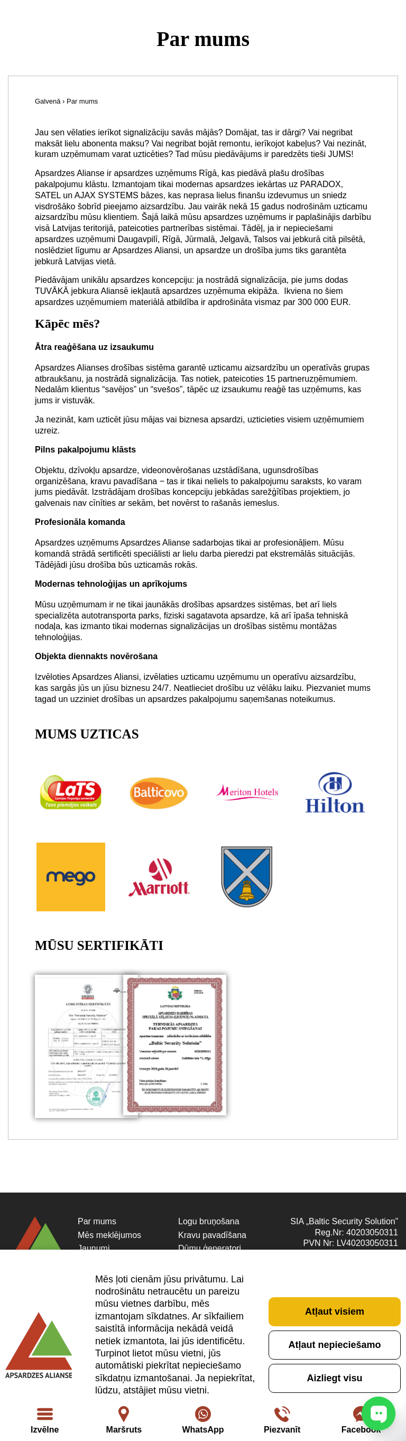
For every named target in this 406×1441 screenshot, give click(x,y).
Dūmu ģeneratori (209, 1248)
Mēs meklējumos (109, 1235)
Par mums (97, 1221)
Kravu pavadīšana (212, 1235)
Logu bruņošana (208, 1221)
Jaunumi (93, 1248)
